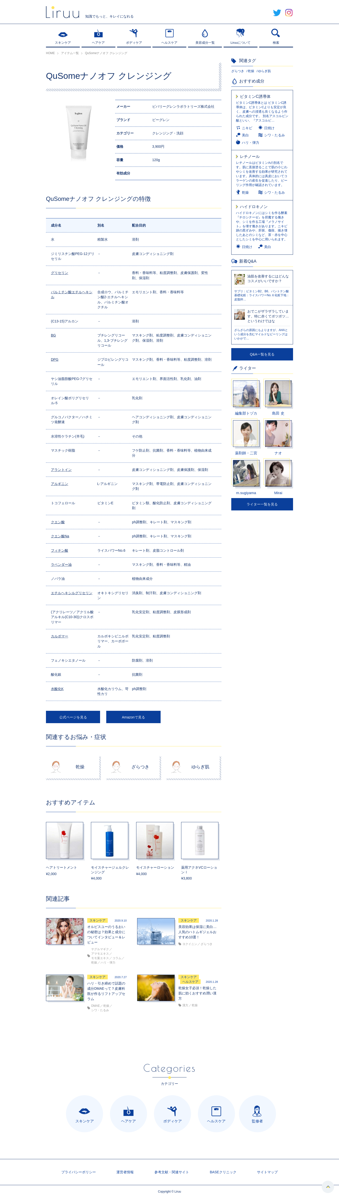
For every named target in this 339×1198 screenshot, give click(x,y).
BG (53, 335)
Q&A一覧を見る (262, 354)
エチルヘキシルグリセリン (71, 593)
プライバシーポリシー (78, 1172)
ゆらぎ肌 (264, 71)
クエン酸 (58, 522)
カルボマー (59, 636)
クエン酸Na (60, 536)
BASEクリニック (223, 1172)
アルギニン (59, 484)
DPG (54, 359)
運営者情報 (125, 1172)
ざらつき (237, 71)
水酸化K (57, 689)
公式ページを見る (73, 717)
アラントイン (61, 470)
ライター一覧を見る (262, 504)
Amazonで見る (133, 717)
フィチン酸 (59, 550)
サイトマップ (267, 1172)
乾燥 (251, 71)
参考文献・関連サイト (171, 1172)
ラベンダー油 (61, 565)
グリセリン (59, 273)
